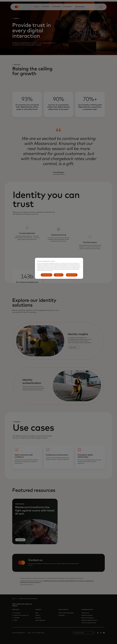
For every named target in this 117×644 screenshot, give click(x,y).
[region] (59, 268)
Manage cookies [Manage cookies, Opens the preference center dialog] (72, 274)
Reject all (58, 274)
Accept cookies (46, 274)
